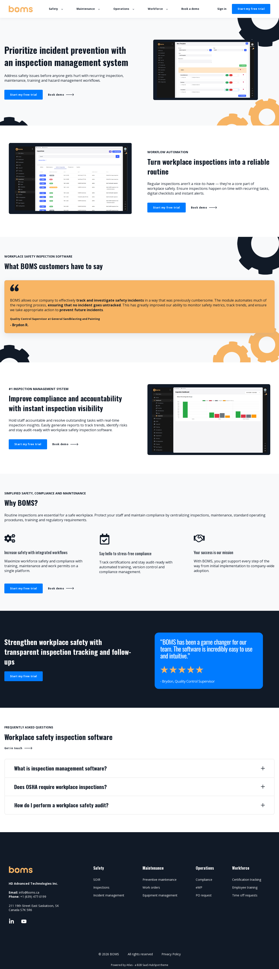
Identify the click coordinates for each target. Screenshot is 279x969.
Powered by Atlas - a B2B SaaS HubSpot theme (139, 965)
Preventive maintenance (160, 879)
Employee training (244, 887)
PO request (204, 895)
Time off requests (244, 895)
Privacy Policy (171, 954)
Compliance (204, 879)
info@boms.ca (29, 892)
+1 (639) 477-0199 (33, 896)
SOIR (96, 879)
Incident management (108, 895)
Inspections (101, 887)
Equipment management (160, 895)
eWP (199, 887)
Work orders (151, 887)
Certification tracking (246, 879)
